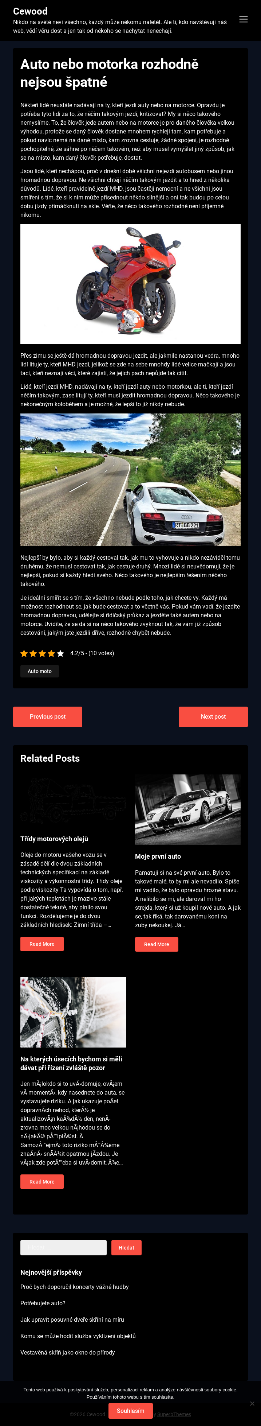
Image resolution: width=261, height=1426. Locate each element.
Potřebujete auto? (43, 1303)
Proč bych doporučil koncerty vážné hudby (74, 1286)
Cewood (30, 11)
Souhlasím (131, 1410)
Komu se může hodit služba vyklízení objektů (78, 1336)
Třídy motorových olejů (54, 839)
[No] (252, 1403)
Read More (42, 944)
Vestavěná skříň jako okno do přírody (67, 1352)
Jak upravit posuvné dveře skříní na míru (72, 1319)
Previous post (48, 716)
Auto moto (40, 671)
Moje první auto (158, 856)
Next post (213, 716)
